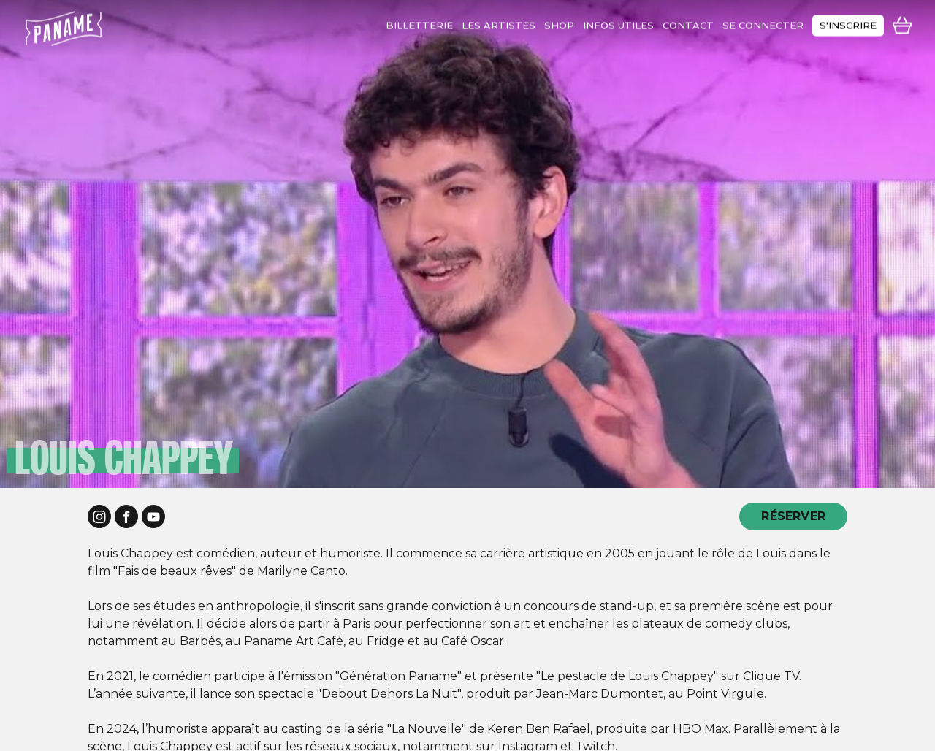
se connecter (763, 22)
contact (688, 22)
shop (559, 22)
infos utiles (618, 22)
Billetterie (419, 22)
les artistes (498, 22)
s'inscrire (848, 22)
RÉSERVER (793, 516)
